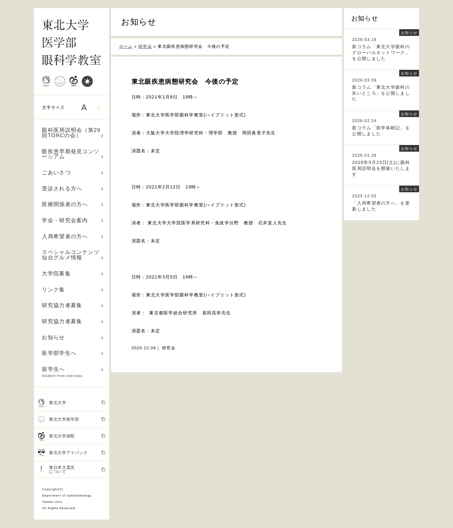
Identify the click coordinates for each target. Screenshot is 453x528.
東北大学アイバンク (71, 453)
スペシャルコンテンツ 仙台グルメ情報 (73, 255)
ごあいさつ (72, 173)
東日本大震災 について (71, 469)
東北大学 (71, 403)
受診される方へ (72, 189)
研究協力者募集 (72, 305)
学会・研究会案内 (72, 220)
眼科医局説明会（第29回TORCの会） (72, 132)
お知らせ (72, 337)
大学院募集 (72, 274)
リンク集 (72, 290)
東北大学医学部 (71, 419)
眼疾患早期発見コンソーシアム (72, 154)
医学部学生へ (72, 353)
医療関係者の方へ (72, 204)
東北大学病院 (71, 436)
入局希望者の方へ (72, 236)
